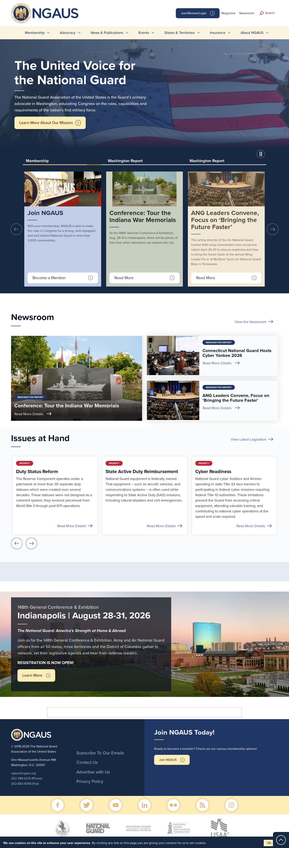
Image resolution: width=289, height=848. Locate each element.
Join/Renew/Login (194, 13)
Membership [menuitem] (35, 32)
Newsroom (246, 13)
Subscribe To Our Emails (100, 753)
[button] (261, 155)
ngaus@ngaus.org (23, 773)
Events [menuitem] (143, 32)
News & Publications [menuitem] (107, 32)
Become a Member (49, 278)
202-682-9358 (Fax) (25, 784)
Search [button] (270, 13)
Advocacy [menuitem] (67, 32)
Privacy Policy (89, 781)
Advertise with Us (93, 772)
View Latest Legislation (249, 439)
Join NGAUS (168, 760)
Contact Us (87, 762)
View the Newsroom (251, 322)
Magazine (228, 13)
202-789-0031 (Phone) (26, 778)
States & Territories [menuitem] (179, 32)
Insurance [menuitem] (217, 32)
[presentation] (16, 229)
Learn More (32, 675)
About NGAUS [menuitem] (252, 32)
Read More (123, 278)
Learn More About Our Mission (46, 122)
